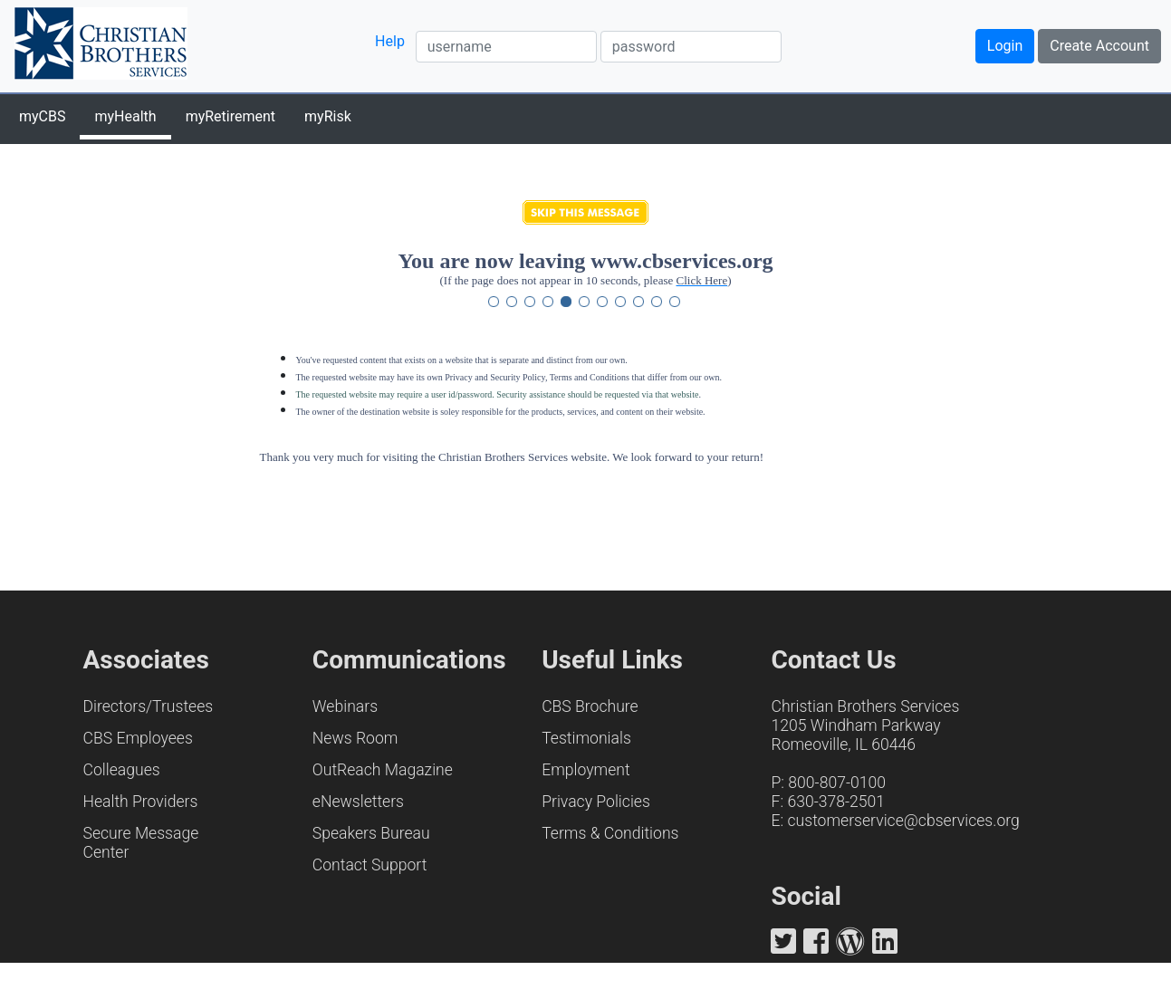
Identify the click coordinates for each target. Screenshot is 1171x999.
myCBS (42, 116)
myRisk (327, 116)
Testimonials (586, 738)
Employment (585, 770)
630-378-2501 (836, 801)
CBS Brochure (590, 706)
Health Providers (140, 801)
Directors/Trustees (148, 706)
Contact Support (369, 865)
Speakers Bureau (371, 833)
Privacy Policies (596, 801)
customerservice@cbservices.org (903, 821)
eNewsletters (358, 801)
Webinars (345, 706)
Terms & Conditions (610, 833)
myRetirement (230, 116)
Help (390, 41)
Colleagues (121, 770)
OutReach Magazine (382, 770)
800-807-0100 (837, 782)
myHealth (125, 116)
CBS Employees (138, 738)
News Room (355, 738)
